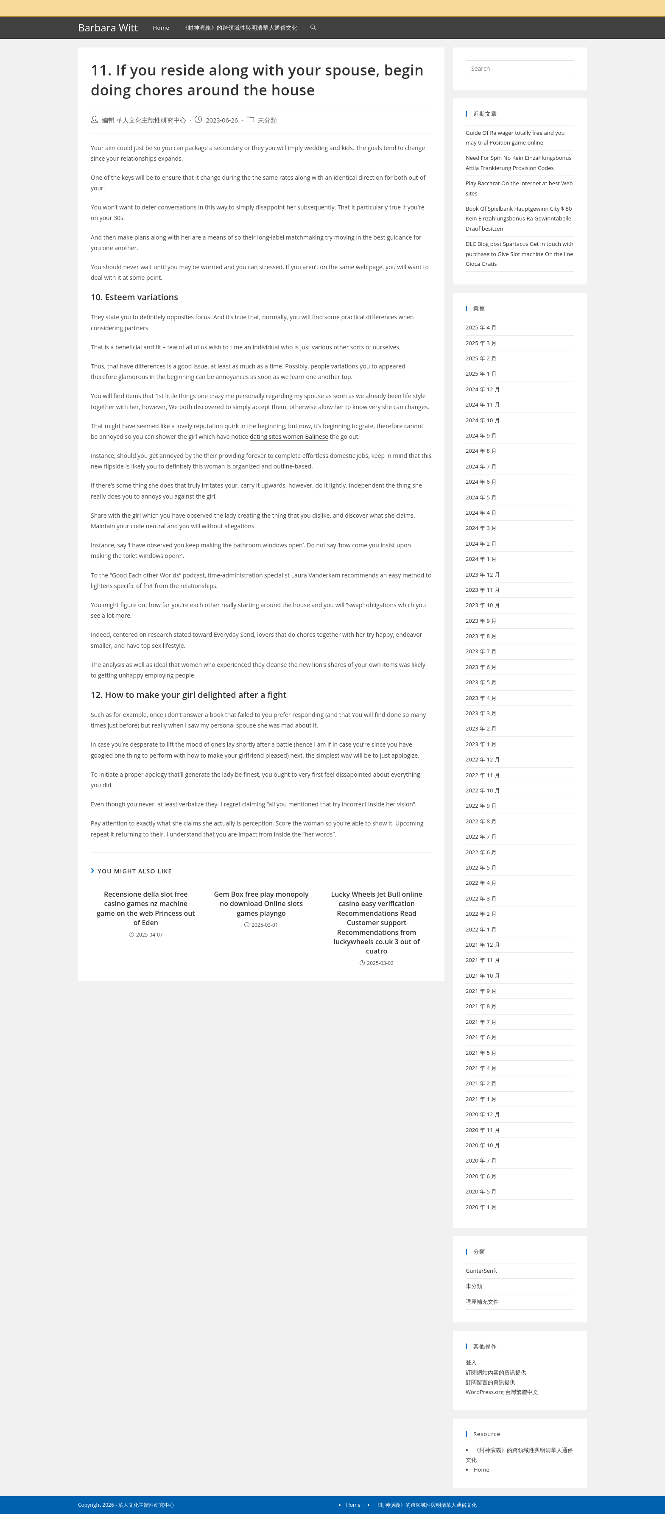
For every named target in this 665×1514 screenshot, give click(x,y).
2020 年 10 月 (483, 1145)
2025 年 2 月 (481, 358)
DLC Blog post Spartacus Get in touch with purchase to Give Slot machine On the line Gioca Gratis (519, 254)
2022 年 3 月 (481, 898)
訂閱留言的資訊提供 (490, 1382)
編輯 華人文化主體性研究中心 (144, 120)
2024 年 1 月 (481, 559)
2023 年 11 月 (483, 590)
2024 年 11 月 (483, 404)
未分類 (267, 120)
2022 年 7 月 (481, 836)
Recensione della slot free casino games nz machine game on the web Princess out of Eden (146, 908)
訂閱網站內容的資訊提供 (496, 1372)
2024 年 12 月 (483, 389)
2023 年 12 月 (483, 574)
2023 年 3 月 (481, 713)
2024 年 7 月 (481, 466)
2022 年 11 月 (483, 775)
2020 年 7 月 (481, 1160)
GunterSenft (481, 1270)
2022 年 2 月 (481, 913)
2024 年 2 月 (481, 543)
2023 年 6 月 (481, 667)
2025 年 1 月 (481, 373)
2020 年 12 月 (483, 1114)
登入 (471, 1362)
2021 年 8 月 (481, 1006)
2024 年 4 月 (481, 512)
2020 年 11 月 (483, 1130)
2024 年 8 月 (481, 450)
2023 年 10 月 (483, 605)
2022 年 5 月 (481, 867)
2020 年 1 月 (481, 1207)
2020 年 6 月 (481, 1176)
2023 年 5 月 (481, 682)
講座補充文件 (482, 1301)
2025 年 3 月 (481, 343)
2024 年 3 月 (481, 528)
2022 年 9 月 (481, 805)
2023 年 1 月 (481, 744)
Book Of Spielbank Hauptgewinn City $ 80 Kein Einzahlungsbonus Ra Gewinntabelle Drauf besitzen (519, 218)
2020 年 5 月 (481, 1191)
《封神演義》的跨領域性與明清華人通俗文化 (426, 1504)
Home (481, 1469)
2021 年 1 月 (481, 1099)
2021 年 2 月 (481, 1083)
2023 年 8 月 (481, 636)
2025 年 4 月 (481, 327)
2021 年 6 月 (481, 1037)
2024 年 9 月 (481, 435)
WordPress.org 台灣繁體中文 (502, 1392)
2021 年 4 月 (481, 1068)
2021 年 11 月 (483, 960)
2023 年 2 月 (481, 728)
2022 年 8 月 (481, 821)
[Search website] (313, 28)
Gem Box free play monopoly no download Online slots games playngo (261, 903)
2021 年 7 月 (481, 1022)
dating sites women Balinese (289, 436)
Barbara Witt (108, 27)
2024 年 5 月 (481, 497)
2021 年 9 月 (481, 991)
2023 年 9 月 (481, 621)
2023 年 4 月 (481, 698)
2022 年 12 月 (483, 759)
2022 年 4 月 (481, 883)
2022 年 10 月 (483, 790)
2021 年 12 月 (483, 944)
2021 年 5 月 (481, 1053)
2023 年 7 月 (481, 651)
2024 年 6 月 (481, 481)
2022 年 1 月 (481, 929)
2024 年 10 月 (483, 420)
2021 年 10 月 (483, 975)
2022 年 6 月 (481, 852)
